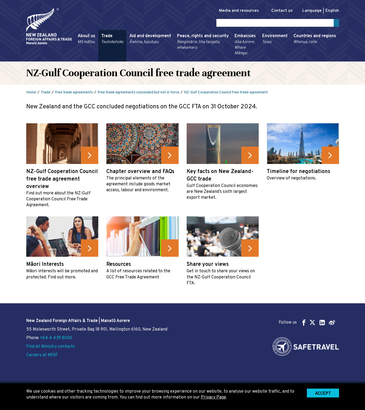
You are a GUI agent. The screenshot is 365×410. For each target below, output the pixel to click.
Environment (275, 40)
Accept (323, 393)
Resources (118, 265)
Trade (112, 40)
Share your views (208, 265)
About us (86, 40)
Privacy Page (213, 397)
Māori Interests (45, 265)
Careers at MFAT (42, 355)
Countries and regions (314, 40)
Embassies (245, 46)
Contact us (278, 10)
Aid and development (150, 40)
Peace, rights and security (203, 43)
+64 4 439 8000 (56, 338)
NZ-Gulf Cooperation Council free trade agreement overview (62, 180)
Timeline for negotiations (298, 172)
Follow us (307, 322)
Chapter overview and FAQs (140, 172)
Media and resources (233, 10)
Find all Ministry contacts (50, 346)
